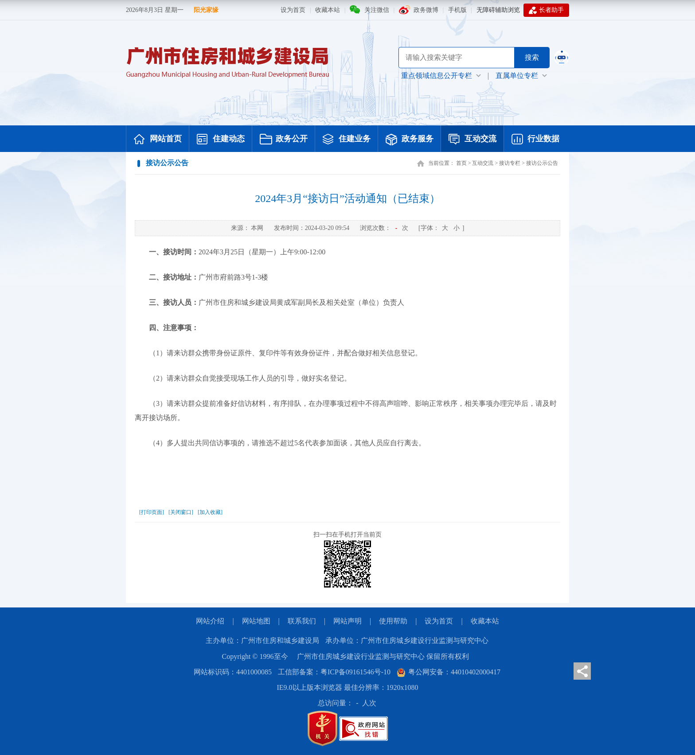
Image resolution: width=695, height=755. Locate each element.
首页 (461, 163)
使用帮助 (393, 621)
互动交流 (472, 139)
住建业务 (347, 139)
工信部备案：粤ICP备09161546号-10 (334, 672)
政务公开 (284, 139)
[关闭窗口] (180, 512)
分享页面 (582, 671)
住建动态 (221, 139)
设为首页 (293, 10)
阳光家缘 (206, 10)
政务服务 (409, 139)
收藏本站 (327, 10)
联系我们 (302, 621)
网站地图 (256, 621)
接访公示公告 (542, 163)
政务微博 (426, 10)
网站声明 (347, 621)
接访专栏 (509, 163)
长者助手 (546, 10)
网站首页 (158, 139)
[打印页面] (151, 512)
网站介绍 (210, 621)
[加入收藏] (210, 512)
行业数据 (535, 139)
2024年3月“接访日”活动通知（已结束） (347, 198)
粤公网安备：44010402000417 (448, 672)
